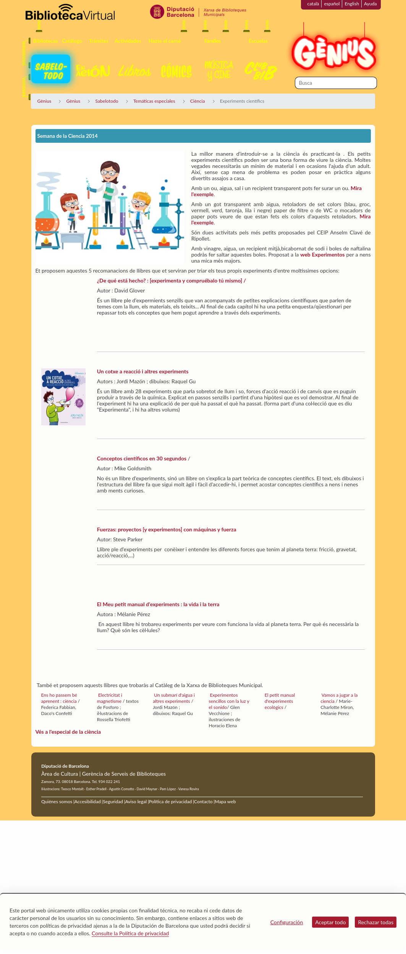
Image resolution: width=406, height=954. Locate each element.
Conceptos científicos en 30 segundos (141, 458)
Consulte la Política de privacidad (130, 933)
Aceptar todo (330, 922)
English (352, 3)
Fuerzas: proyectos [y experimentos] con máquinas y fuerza (166, 529)
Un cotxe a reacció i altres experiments (143, 371)
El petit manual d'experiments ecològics (280, 701)
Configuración (286, 922)
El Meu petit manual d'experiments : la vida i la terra (158, 604)
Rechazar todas (375, 922)
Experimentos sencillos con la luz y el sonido (229, 701)
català (313, 3)
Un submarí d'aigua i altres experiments (174, 698)
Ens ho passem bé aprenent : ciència (59, 698)
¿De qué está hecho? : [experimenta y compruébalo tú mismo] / (171, 280)
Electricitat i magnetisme (110, 698)
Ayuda (370, 3)
